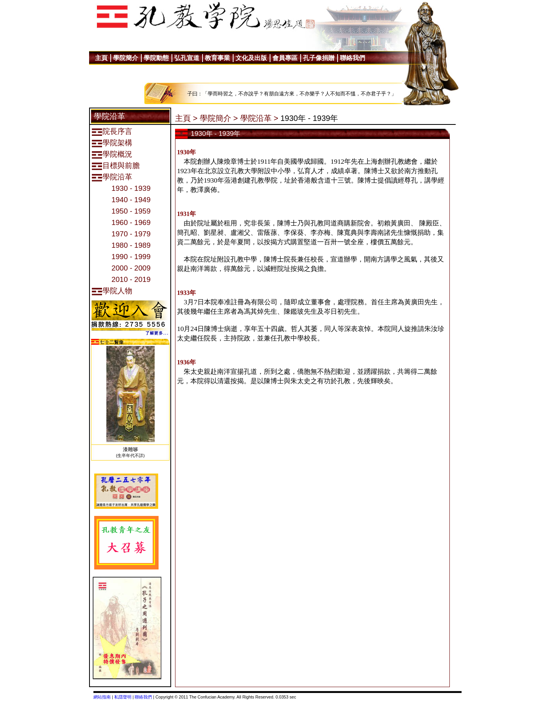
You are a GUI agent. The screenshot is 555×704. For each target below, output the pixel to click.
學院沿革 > (259, 118)
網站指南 (102, 697)
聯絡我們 (143, 697)
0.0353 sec (286, 697)
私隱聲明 (122, 697)
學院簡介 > (219, 118)
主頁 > (186, 118)
